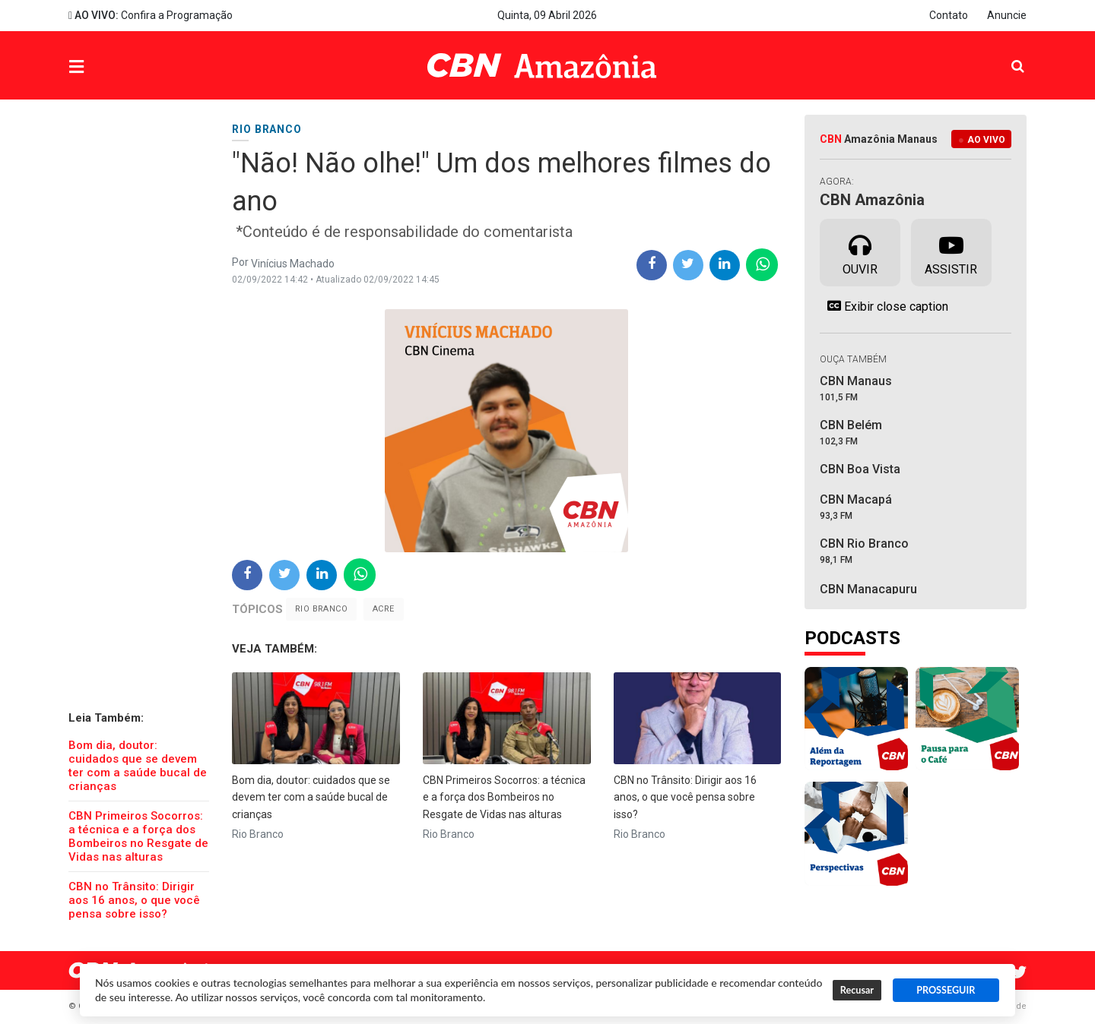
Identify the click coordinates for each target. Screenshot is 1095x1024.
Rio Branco (321, 609)
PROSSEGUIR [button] (945, 990)
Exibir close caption (884, 306)
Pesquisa (1005, 54)
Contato (948, 15)
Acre (384, 609)
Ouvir (860, 251)
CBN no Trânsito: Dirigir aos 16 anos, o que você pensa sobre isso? (134, 900)
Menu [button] (107, 67)
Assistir (951, 251)
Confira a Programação (150, 15)
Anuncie (1007, 15)
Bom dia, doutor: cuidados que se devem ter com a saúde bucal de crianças (137, 765)
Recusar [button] (857, 990)
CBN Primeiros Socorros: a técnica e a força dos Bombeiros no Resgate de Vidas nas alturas (138, 836)
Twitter (1019, 972)
